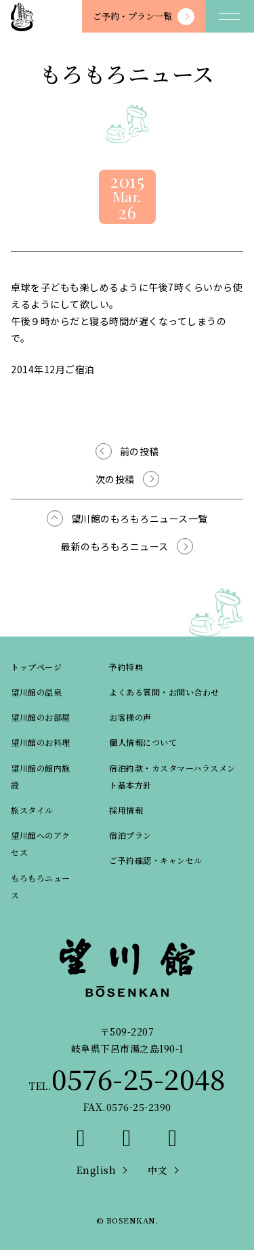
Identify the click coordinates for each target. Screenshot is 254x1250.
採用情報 (126, 810)
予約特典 (126, 667)
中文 (157, 1170)
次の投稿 (115, 479)
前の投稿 (139, 451)
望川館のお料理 (40, 742)
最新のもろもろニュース (115, 546)
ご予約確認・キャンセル (156, 860)
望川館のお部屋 (40, 717)
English (97, 1170)
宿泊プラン (130, 835)
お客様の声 (130, 717)
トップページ (36, 667)
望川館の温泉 (36, 692)
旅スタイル (32, 810)
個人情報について (143, 742)
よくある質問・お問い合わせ (164, 692)
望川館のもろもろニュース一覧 (139, 518)
